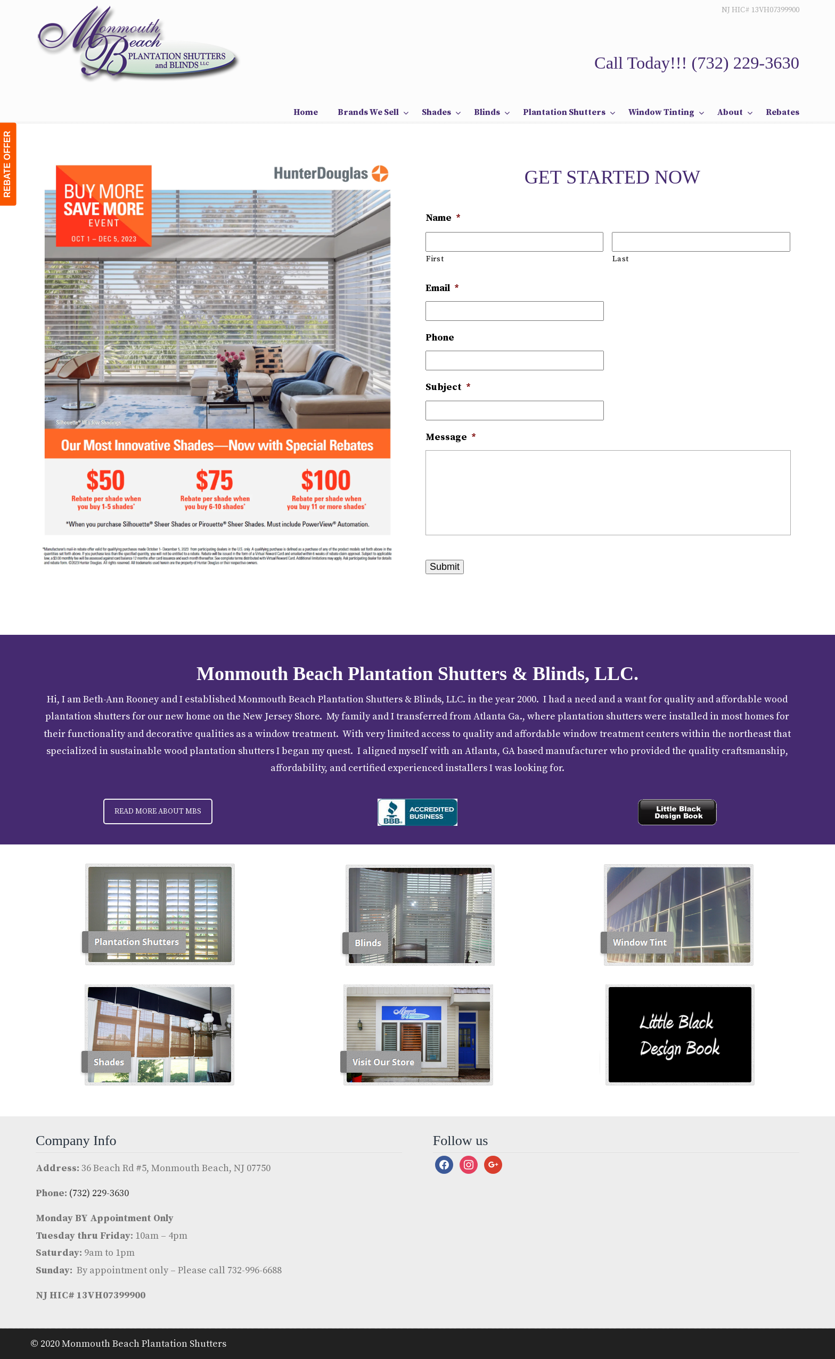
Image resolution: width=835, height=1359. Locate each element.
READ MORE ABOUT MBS (157, 811)
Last (620, 259)
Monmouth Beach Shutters (140, 43)
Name (443, 218)
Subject (448, 387)
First (435, 259)
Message (450, 437)
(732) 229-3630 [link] (745, 62)
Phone (439, 338)
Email (442, 288)
